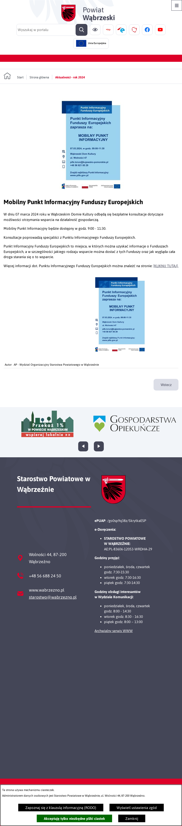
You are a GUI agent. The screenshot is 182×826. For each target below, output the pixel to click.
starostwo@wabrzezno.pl (53, 597)
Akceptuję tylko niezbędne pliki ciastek (74, 819)
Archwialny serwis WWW (114, 631)
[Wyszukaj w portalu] (51, 30)
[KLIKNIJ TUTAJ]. (165, 266)
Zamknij (131, 819)
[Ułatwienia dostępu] (95, 29)
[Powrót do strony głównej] (13, 76)
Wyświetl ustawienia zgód (137, 808)
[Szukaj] (81, 30)
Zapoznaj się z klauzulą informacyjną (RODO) (60, 808)
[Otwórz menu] (176, 5)
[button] (91, 193)
